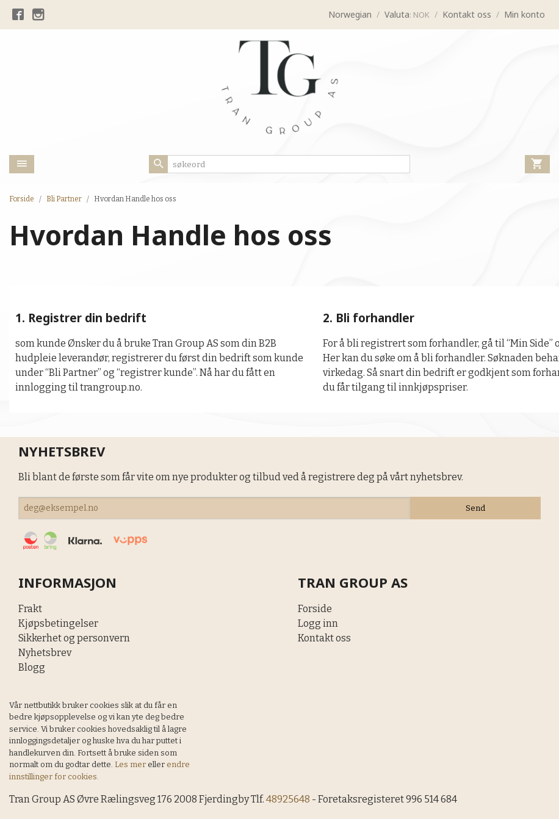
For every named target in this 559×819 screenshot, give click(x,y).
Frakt (30, 609)
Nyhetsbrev (44, 652)
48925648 (289, 799)
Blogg (31, 667)
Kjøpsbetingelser (58, 623)
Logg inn (318, 623)
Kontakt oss (324, 638)
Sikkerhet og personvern (74, 638)
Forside (21, 199)
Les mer (131, 764)
